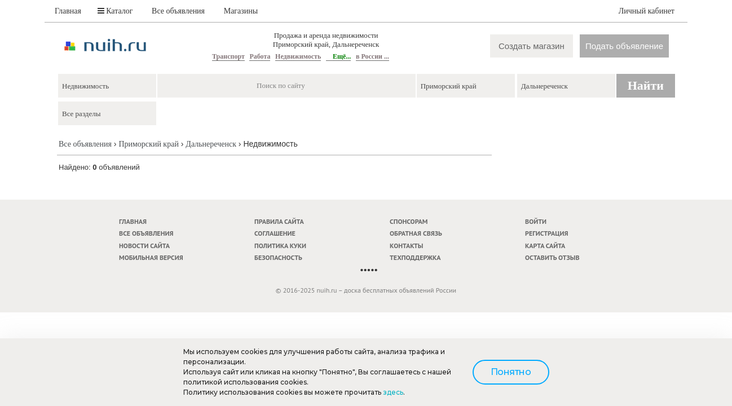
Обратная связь (416, 233)
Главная (68, 11)
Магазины (241, 11)
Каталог (115, 11)
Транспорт (228, 56)
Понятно (511, 372)
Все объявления (178, 11)
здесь (393, 392)
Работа (259, 56)
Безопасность (278, 257)
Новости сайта (144, 245)
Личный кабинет (646, 11)
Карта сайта (545, 245)
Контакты (406, 245)
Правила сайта (279, 221)
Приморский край (148, 144)
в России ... (372, 56)
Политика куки (280, 245)
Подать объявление (624, 46)
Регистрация (546, 233)
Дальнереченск (211, 144)
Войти (535, 221)
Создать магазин (532, 46)
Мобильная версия (151, 257)
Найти (646, 85)
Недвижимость (298, 56)
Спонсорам (408, 221)
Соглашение (275, 233)
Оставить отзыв (552, 257)
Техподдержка (415, 257)
